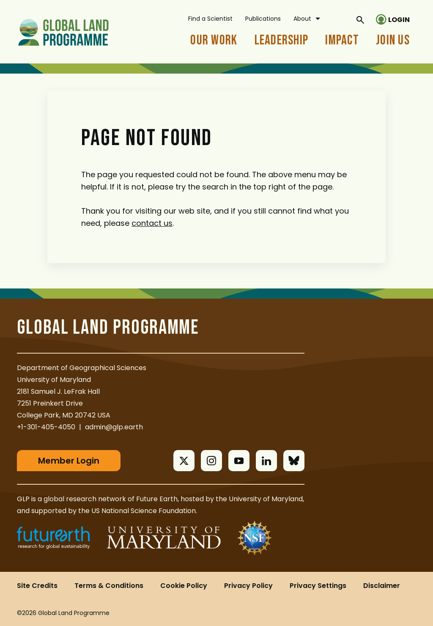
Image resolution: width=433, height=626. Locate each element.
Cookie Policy (183, 585)
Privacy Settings (318, 585)
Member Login (68, 461)
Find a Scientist (210, 18)
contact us (152, 223)
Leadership (282, 40)
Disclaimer (381, 585)
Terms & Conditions (108, 585)
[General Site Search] (360, 19)
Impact (342, 40)
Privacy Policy (248, 585)
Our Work (213, 40)
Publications (263, 18)
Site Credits (37, 585)
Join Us (393, 40)
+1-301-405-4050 (46, 427)
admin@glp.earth (114, 427)
